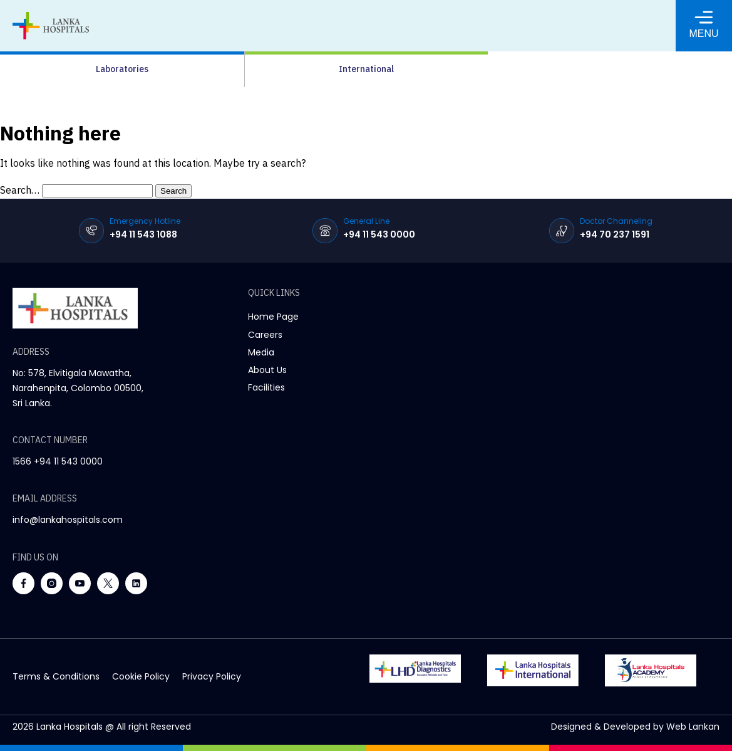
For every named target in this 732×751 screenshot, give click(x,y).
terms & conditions (56, 676)
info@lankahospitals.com (68, 519)
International (366, 69)
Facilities (266, 387)
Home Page (273, 316)
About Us (267, 370)
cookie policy (141, 676)
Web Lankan (692, 726)
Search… (19, 190)
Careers (265, 334)
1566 (22, 461)
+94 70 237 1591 (614, 234)
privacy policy (211, 676)
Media (261, 352)
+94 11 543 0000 (379, 234)
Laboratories (122, 69)
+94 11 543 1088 (143, 234)
